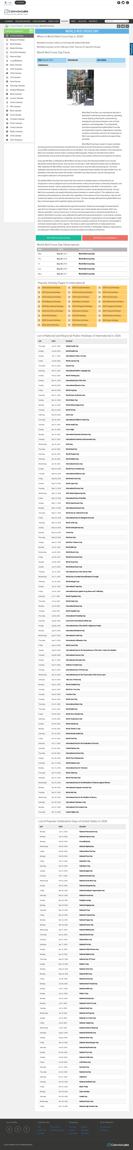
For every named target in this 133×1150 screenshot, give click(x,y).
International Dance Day (74, 464)
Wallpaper (85, 1130)
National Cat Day (85, 1072)
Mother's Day (84, 964)
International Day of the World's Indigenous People (83, 626)
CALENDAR (9, 21)
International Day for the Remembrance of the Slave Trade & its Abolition (91, 650)
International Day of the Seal (76, 380)
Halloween (83, 1077)
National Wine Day (85, 974)
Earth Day (69, 444)
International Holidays (31, 26)
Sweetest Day (84, 1067)
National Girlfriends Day (87, 1033)
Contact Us (41, 1130)
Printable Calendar (17, 119)
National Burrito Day (86, 935)
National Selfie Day (86, 989)
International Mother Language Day (78, 371)
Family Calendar (16, 127)
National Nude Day (85, 1008)
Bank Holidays (15, 44)
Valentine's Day (84, 866)
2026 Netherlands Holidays (113, 302)
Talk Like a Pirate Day (73, 680)
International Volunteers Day (76, 802)
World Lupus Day (72, 483)
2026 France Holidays (111, 288)
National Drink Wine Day (87, 881)
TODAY (73, 21)
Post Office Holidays (18, 52)
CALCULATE (82, 21)
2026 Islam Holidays (110, 320)
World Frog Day (71, 390)
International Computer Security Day (78, 787)
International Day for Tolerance (77, 768)
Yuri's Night (70, 429)
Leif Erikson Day (85, 1062)
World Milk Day (71, 547)
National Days (15, 57)
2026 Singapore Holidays (112, 306)
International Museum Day (75, 508)
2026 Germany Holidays (51, 292)
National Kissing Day (86, 998)
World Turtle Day (72, 523)
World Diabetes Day (73, 763)
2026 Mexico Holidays (80, 302)
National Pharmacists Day (88, 832)
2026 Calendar (15, 73)
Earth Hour (69, 415)
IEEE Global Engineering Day (75, 493)
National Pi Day (84, 910)
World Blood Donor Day (74, 567)
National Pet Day (85, 944)
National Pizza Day (86, 856)
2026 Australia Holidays (51, 288)
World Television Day (73, 778)
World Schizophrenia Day (74, 528)
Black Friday (83, 1087)
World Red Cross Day (87, 254)
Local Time (73, 1133)
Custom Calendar (16, 98)
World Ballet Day (71, 709)
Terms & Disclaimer (57, 1130)
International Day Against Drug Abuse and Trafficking (84, 591)
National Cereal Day (86, 895)
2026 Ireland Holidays (80, 297)
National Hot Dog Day (86, 1013)
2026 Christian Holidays (51, 320)
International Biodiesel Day (75, 631)
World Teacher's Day (73, 729)
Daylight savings (85, 900)
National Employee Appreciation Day (92, 890)
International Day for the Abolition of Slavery (81, 797)
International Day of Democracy (77, 670)
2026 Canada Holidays (81, 288)
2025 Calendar (15, 136)
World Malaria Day (72, 459)
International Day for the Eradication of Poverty (82, 743)
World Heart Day (71, 699)
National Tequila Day (86, 1023)
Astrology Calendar (17, 86)
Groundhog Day (84, 841)
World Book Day (71, 449)
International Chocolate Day (75, 660)
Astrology (72, 1127)
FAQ (39, 1127)
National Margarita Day (87, 886)
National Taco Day (85, 1052)
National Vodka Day (86, 1057)
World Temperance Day (74, 719)
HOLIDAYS (64, 21)
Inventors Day (71, 694)
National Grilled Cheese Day (89, 949)
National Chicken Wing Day (88, 1028)
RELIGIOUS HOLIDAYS (22, 21)
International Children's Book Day (77, 420)
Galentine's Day (84, 861)
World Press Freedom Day (75, 469)
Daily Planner (15, 82)
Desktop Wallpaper (17, 90)
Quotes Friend (105, 1127)
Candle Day (83, 1096)
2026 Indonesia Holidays (51, 297)
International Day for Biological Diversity (80, 518)
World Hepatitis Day (73, 611)
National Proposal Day (87, 915)
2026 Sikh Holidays (79, 325)
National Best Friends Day (88, 984)
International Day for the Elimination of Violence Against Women (88, 783)
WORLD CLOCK (53, 21)
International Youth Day (74, 635)
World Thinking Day (72, 376)
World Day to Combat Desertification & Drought (82, 577)
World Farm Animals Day (74, 714)
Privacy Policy (55, 1127)
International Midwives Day (75, 474)
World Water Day (72, 400)
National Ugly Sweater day (88, 1106)
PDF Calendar (15, 107)
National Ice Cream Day (87, 1018)
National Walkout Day (86, 954)
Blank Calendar (16, 94)
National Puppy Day (86, 920)
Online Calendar (16, 102)
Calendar (72, 1130)
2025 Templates (16, 140)
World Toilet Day (71, 773)
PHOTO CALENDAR (39, 21)
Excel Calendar (16, 115)
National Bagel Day (86, 871)
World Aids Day (71, 792)
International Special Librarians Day (78, 434)
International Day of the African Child (78, 572)
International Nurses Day (74, 488)
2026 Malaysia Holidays (51, 302)
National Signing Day (86, 846)
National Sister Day (86, 1038)
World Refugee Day (72, 581)
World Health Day (72, 425)
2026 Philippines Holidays (82, 306)
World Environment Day (74, 557)
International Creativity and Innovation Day (81, 439)
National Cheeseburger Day (89, 1042)
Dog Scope (104, 1130)
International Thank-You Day (76, 356)
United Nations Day (72, 748)
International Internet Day (75, 753)
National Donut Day (86, 979)
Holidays (84, 1133)
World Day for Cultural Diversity (77, 513)
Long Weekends (16, 61)
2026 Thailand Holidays (112, 311)
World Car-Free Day (73, 689)
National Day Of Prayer (87, 959)
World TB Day (70, 410)
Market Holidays (16, 48)
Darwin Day (70, 366)
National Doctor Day (86, 925)
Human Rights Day (72, 812)
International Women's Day (75, 385)
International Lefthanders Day (76, 640)
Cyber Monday (84, 1091)
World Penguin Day (72, 454)
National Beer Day (85, 939)
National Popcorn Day (86, 836)
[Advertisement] (19, 182)
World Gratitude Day (73, 684)
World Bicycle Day (72, 552)
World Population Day (73, 596)
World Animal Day (72, 724)
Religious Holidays (17, 40)
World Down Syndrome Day (75, 395)
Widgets (84, 1127)
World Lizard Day (72, 645)
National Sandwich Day (87, 1082)
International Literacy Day (75, 655)
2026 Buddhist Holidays (112, 316)
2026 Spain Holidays (80, 311)
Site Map (40, 1133)
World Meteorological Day (75, 405)
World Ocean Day (72, 562)
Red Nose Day (71, 537)
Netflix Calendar (16, 132)
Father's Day (83, 993)
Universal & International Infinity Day (78, 621)
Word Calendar (16, 111)
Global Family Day (72, 346)
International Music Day (74, 704)
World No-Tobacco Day (74, 542)
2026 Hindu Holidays (80, 320)
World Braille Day (72, 351)
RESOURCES (93, 21)
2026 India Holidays (110, 292)
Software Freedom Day (74, 665)
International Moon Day (74, 606)
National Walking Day (86, 930)
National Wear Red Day (87, 851)
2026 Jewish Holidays (50, 325)
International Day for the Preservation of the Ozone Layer (86, 675)
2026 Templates (16, 69)
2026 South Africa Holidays (52, 311)
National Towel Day (86, 969)
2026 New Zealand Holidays (52, 306)
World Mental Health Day (74, 734)
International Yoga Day (74, 586)
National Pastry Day (86, 1101)
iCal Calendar (15, 77)
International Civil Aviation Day (76, 807)
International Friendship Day (76, 616)
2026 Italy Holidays (110, 297)
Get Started (20, 2)
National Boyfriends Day (87, 1047)
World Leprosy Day (72, 361)
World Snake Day (72, 601)
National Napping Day (86, 905)
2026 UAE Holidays (49, 316)
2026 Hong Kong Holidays (82, 292)
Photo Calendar (16, 123)
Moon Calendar (16, 65)
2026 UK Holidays (79, 316)
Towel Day (69, 532)
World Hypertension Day (74, 503)
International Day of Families (76, 498)
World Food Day (71, 738)
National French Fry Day (87, 1003)
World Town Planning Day (75, 758)
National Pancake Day (87, 876)
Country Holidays (16, 26)
